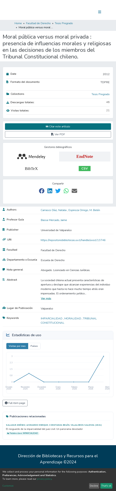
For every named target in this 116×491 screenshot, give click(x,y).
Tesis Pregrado (64, 23)
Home (18, 23)
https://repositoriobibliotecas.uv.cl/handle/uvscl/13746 (73, 240)
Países (34, 346)
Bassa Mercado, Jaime (54, 220)
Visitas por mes (17, 346)
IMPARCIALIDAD (52, 318)
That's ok (106, 485)
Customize (8, 485)
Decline (94, 485)
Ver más (46, 298)
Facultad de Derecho (38, 23)
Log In (89, 12)
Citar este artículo (58, 126)
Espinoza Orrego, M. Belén (84, 210)
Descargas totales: (20, 102)
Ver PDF (58, 134)
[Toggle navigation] (99, 12)
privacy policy (44, 479)
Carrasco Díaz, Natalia (54, 210)
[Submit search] (82, 12)
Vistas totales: (17, 110)
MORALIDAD (73, 318)
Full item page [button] (15, 403)
